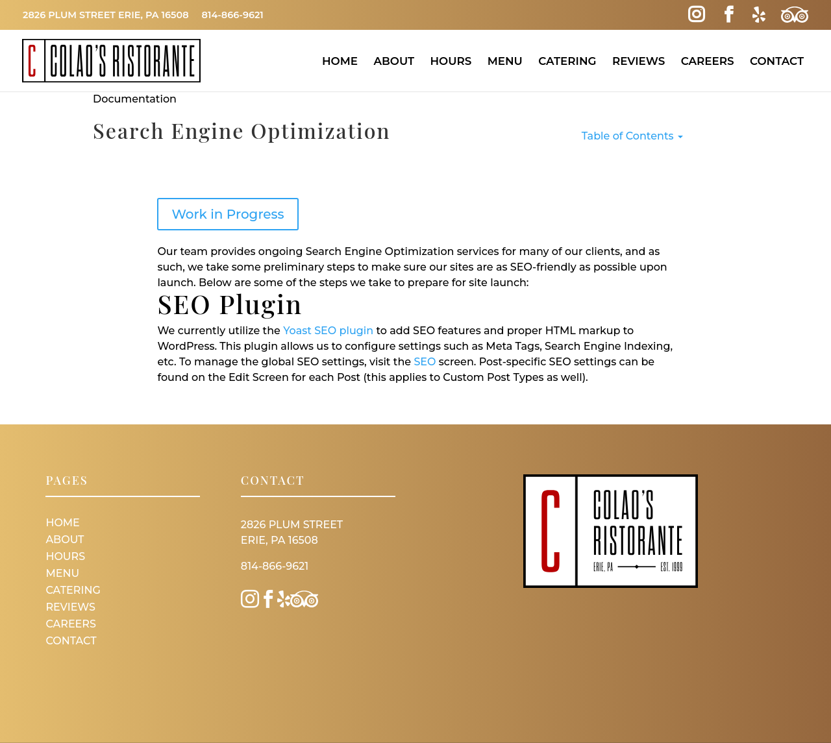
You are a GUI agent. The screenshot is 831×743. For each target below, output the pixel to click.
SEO (425, 362)
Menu (505, 61)
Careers (707, 61)
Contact (777, 61)
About (393, 61)
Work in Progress (227, 214)
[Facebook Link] (729, 14)
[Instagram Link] (696, 14)
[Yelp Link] (758, 14)
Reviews (638, 61)
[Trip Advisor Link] (794, 14)
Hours (450, 61)
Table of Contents (632, 136)
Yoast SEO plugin (328, 330)
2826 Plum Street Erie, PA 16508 (106, 15)
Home (340, 61)
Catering (567, 61)
